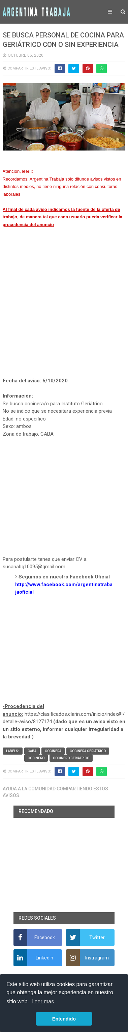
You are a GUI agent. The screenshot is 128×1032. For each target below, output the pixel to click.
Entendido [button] (64, 1019)
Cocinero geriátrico (71, 758)
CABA (32, 751)
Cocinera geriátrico (88, 751)
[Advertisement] (64, 310)
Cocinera (53, 751)
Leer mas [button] (43, 1001)
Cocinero (36, 758)
